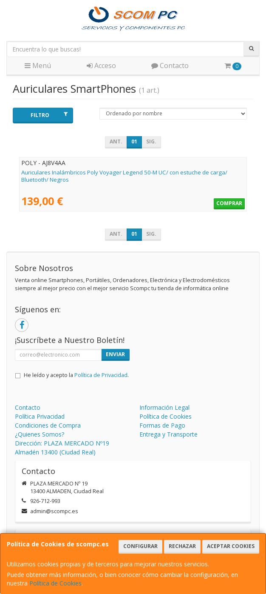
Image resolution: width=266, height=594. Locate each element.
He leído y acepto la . (76, 375)
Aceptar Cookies (231, 546)
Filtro (49, 115)
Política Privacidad (40, 416)
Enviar (115, 354)
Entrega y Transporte (168, 434)
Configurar (140, 546)
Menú (38, 65)
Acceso (101, 65)
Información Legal (164, 407)
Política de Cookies (55, 583)
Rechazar (182, 546)
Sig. (151, 141)
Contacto (170, 65)
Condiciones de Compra (48, 425)
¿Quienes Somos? (39, 434)
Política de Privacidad (100, 375)
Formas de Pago (162, 425)
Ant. (116, 141)
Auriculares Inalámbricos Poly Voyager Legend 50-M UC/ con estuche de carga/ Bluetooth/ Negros (124, 175)
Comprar (229, 203)
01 (134, 141)
